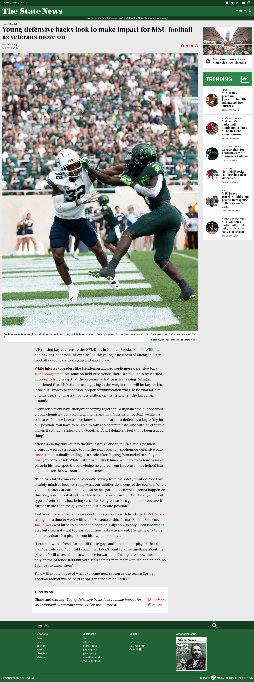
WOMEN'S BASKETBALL (233, 219)
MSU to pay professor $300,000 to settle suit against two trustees (234, 99)
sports (40, 642)
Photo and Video (208, 10)
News (100, 10)
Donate (241, 11)
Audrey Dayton (230, 182)
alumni (132, 638)
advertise (87, 642)
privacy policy (89, 653)
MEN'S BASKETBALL (231, 118)
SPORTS (5, 24)
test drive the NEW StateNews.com (142, 18)
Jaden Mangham (48, 374)
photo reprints (90, 649)
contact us (134, 642)
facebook (156, 599)
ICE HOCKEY (228, 169)
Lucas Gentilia (230, 160)
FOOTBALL (13, 24)
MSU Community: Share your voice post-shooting (229, 60)
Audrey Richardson (169, 339)
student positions (91, 661)
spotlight (41, 646)
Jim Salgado (54, 525)
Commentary (166, 10)
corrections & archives (93, 657)
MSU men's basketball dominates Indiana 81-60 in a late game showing (234, 127)
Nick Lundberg (9, 44)
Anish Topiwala (230, 110)
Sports (125, 10)
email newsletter (137, 646)
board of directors (91, 646)
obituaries (41, 657)
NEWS (224, 90)
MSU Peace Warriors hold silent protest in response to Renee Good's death (235, 199)
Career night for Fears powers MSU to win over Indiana (235, 153)
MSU (224, 190)
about (86, 638)
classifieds (42, 653)
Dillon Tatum (45, 455)
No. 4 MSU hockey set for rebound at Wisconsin (234, 175)
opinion (40, 649)
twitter (154, 605)
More (226, 10)
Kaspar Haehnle (230, 139)
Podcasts (188, 10)
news (39, 638)
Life (112, 10)
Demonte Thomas (231, 211)
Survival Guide (145, 10)
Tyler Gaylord (230, 236)
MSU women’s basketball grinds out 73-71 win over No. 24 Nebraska (234, 227)
